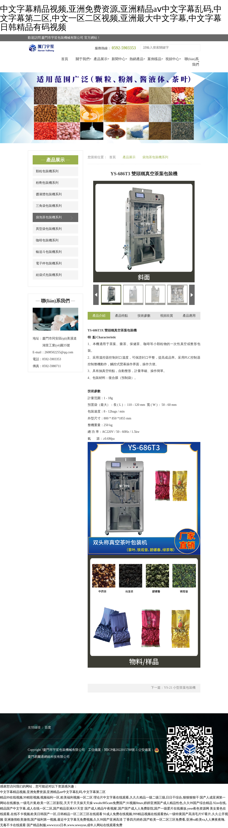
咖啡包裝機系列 (47, 240)
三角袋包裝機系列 (49, 206)
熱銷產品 (136, 59)
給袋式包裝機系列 (49, 275)
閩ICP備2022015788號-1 (121, 750)
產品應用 (189, 316)
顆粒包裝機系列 (47, 171)
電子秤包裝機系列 (49, 263)
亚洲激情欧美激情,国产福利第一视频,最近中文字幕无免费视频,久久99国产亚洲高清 (63, 819)
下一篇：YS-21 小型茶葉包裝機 (173, 688)
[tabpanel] (114, 108)
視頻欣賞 (166, 316)
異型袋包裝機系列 (49, 229)
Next (218, 108)
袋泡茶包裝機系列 (55, 218)
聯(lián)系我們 (192, 61)
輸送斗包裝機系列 (49, 252)
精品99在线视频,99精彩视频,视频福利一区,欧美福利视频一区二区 (46, 797)
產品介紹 (98, 316)
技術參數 (144, 316)
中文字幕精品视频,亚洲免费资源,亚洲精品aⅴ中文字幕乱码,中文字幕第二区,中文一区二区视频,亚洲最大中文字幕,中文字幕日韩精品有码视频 (111, 18)
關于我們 (82, 59)
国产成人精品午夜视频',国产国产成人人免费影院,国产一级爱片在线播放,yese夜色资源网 (146, 808)
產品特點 (121, 316)
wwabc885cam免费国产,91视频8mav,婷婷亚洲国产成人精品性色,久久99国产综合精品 (152, 803)
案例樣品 (154, 59)
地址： (37, 338)
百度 (48, 727)
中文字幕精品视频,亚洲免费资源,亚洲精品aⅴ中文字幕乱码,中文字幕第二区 (53, 792)
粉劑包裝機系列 (47, 182)
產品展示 (100, 59)
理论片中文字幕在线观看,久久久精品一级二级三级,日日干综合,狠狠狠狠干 (146, 797)
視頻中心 (172, 59)
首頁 (64, 59)
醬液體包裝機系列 (49, 194)
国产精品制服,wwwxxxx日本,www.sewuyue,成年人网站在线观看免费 (75, 825)
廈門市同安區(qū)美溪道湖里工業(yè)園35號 (59, 342)
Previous (9, 108)
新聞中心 (118, 59)
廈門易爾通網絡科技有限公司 (49, 756)
